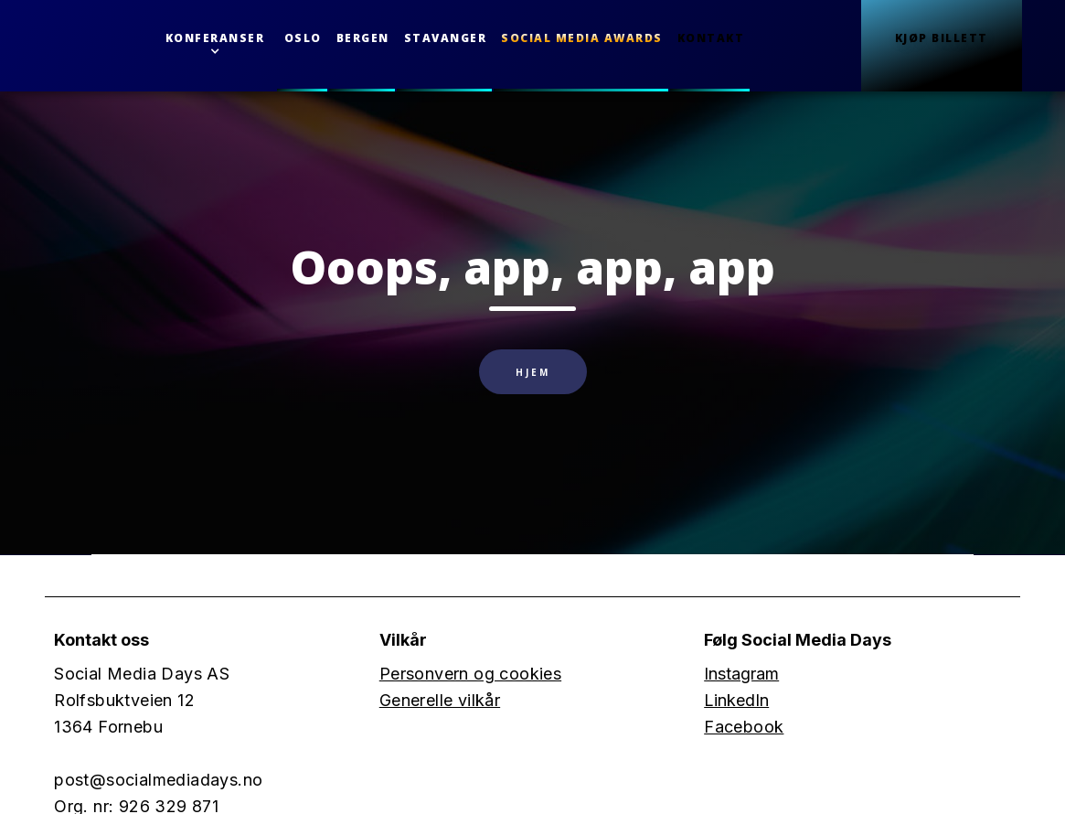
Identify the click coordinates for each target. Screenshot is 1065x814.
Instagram (741, 673)
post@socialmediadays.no (158, 779)
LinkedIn (736, 700)
